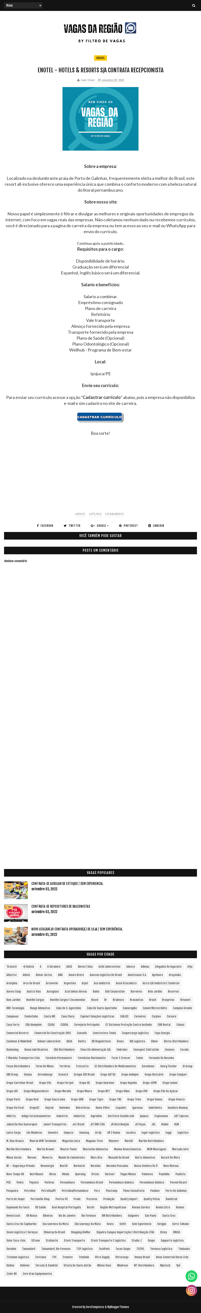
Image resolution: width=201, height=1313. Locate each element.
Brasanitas (136, 1000)
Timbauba (184, 1249)
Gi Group (187, 1066)
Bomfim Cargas (35, 1000)
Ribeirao (48, 1215)
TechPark (104, 1249)
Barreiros (136, 991)
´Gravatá (11, 966)
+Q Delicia (28, 966)
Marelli (129, 1141)
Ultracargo (122, 1257)
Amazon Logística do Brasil (106, 975)
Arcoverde (52, 983)
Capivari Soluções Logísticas (97, 1016)
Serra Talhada (180, 1224)
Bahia (96, 991)
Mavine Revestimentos (127, 1149)
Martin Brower (45, 1149)
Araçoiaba (175, 975)
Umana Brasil (142, 1257)
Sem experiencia (141, 1224)
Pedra (20, 1182)
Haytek (49, 1108)
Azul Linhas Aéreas (76, 991)
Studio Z (137, 1240)
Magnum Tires (94, 1141)
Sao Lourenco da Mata (56, 1224)
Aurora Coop (13, 991)
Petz (97, 1191)
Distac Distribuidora (176, 1041)
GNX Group (12, 1074)
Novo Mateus (171, 1166)
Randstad (171, 1199)
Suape (151, 1240)
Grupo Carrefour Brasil (19, 1083)
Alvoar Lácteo (44, 975)
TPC (54, 1257)
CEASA (51, 1024)
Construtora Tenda (104, 1033)
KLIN (176, 1124)
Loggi (169, 1132)
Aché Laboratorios (109, 966)
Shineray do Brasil (54, 1232)
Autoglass (53, 991)
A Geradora (53, 966)
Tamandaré (28, 1249)
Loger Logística (151, 1132)
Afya (189, 966)
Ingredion (96, 1116)
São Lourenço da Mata (88, 1224)
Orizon (95, 1174)
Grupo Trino (134, 1099)
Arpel (85, 983)
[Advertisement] (100, 475)
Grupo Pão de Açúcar (165, 1091)
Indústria (79, 1116)
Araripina (11, 983)
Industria (62, 1116)
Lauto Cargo (13, 1132)
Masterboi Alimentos (95, 1149)
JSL (153, 1124)
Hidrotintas (83, 1108)
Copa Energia (162, 1033)
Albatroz (11, 975)
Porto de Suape (15, 1199)
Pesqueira (12, 1191)
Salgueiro (133, 1215)
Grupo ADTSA (107, 1074)
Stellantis (52, 1240)
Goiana (28, 1074)
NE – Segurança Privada (20, 1166)
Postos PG (62, 1199)
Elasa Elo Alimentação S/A (96, 1049)
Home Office (103, 1108)
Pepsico (34, 1182)
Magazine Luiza (71, 1141)
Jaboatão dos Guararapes (21, 1124)
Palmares (147, 1174)
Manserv (114, 1141)
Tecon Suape (122, 1249)
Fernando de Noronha (161, 1058)
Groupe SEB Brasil (84, 1074)
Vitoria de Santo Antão (77, 1265)
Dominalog (12, 1049)
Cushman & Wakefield (19, 1041)
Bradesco (118, 1000)
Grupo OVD (142, 1091)
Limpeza (68, 1132)
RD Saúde (40, 1207)
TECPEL (140, 1249)
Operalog (80, 1174)
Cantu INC (49, 1016)
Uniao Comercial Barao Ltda (172, 1257)
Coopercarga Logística (135, 1033)
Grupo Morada (63, 1091)
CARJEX (124, 1016)
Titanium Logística (17, 1257)
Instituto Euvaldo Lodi (121, 1116)
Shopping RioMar (81, 1232)
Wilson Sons (104, 1265)
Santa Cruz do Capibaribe (21, 1224)
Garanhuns (148, 1066)
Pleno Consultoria (133, 1191)
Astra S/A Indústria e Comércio (161, 983)
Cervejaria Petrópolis (87, 1024)
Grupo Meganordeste (36, 1091)
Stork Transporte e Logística (108, 1240)
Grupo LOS (12, 1091)
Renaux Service (141, 1207)
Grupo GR (84, 1083)
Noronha (95, 1166)
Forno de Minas (45, 1066)
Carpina (156, 1016)
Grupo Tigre (96, 1099)
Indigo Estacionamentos (36, 1116)
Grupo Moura (84, 1091)
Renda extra (163, 1207)
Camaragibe (130, 1008)
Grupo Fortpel (65, 1083)
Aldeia (26, 975)
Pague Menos (128, 1174)
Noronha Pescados (117, 1166)
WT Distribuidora (144, 1265)
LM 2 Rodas (113, 1132)
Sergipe (161, 1224)
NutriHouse (36, 1174)
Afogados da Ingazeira (168, 966)
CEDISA (64, 1024)
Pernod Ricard (178, 1182)
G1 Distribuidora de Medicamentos (115, 1066)
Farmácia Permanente (59, 1058)
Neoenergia (47, 1166)
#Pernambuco (114, 514)
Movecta (47, 1157)
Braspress (168, 1000)
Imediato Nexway (178, 1108)
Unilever (25, 1265)
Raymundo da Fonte (17, 1207)
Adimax (145, 966)
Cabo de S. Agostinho (68, 1008)
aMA (60, 975)
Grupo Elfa (45, 1083)
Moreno (32, 1157)
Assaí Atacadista (126, 983)
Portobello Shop (40, 1199)
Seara (110, 1224)
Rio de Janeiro (67, 1215)
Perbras (49, 1182)
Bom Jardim (13, 1000)
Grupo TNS (115, 1099)
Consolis (82, 1033)
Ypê (178, 1265)
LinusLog (84, 1132)
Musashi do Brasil (118, 1157)
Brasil (100, 58)
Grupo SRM (77, 1099)
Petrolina (29, 1191)
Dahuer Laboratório (49, 1041)
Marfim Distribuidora (151, 1141)
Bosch (94, 1000)
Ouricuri (110, 1174)
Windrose (122, 1265)
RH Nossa (31, 1215)
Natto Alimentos (145, 1157)
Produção (109, 1199)
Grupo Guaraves (105, 1083)
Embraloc (122, 1049)
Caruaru (171, 1016)
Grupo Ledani (170, 1083)
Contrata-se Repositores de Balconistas (60, 906)
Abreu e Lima (85, 966)
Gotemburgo (45, 1074)
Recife (90, 1207)
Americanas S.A (137, 975)
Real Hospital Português (66, 1207)
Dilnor (154, 1041)
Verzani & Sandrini (47, 1265)
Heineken (64, 1108)
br (105, 1000)
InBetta (11, 1116)
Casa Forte (12, 1024)
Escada (184, 1049)
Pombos (155, 1191)
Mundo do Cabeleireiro (71, 1157)
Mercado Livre (180, 1149)
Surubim (11, 1249)
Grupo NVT (104, 1091)
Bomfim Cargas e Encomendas (67, 1000)
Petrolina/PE (48, 1191)
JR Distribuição (120, 1124)
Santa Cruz (169, 1215)
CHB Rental (164, 1024)
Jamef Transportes (55, 1124)
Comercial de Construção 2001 (52, 1033)
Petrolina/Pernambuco (75, 1191)
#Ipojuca (95, 514)
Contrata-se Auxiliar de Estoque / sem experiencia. (67, 884)
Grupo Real (32, 1099)
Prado (77, 1199)
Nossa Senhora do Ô (146, 1166)
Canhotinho (31, 1016)
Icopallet (121, 1108)
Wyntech (165, 1265)
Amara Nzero (76, 975)
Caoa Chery (67, 1016)
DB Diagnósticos (101, 1041)
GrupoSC (34, 1108)
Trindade (84, 1257)
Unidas (10, 1265)
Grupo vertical (15, 1108)
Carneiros (140, 1016)
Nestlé (64, 1166)
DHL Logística (137, 1041)
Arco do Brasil (31, 983)
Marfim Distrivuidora (18, 1149)
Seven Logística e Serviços (22, 1232)
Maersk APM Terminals (43, 1141)
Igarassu (137, 1108)
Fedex (139, 1058)
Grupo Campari (178, 1074)
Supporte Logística (172, 1240)
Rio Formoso (88, 1215)
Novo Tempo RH (15, 1174)
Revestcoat (13, 1215)
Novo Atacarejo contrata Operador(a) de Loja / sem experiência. (77, 929)
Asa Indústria (102, 983)
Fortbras (65, 1066)
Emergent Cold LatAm (146, 1049)
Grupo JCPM (150, 1083)
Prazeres (91, 1199)
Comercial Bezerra (17, 1033)
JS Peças (140, 1124)
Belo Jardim (155, 991)
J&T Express (181, 1116)
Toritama (40, 1257)
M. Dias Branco (15, 1141)
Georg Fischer (168, 1066)
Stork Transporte (74, 1240)
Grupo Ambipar (130, 1074)
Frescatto (82, 1066)
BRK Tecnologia (15, 1008)
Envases (169, 1049)
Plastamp (111, 1191)
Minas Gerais (14, 1157)
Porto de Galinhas (176, 1191)
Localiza (131, 1132)
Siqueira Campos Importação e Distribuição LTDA (125, 1232)
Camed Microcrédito (155, 1008)
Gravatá (63, 1074)
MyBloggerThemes (118, 1307)
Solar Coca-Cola (15, 1240)
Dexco (120, 1041)
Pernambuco (67, 1182)
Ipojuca (144, 1116)
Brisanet (185, 1000)
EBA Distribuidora (64, 1049)
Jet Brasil (78, 1124)
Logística (182, 1132)
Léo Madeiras (34, 1132)
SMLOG (176, 1232)
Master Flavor (68, 1149)
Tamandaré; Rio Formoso (56, 1249)
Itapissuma (161, 1116)
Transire (67, 1257)
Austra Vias (34, 991)
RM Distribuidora (112, 1215)
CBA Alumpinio (33, 1024)
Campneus (12, 1016)
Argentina (70, 983)
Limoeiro (53, 1132)
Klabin (164, 1124)
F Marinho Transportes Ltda (23, 1058)
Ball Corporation (115, 991)
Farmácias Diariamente (92, 1058)
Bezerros (173, 991)
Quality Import (129, 1199)
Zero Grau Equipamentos (37, 1274)
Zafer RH (11, 1274)
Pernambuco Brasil (92, 1182)
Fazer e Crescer (121, 1058)
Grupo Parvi (13, 1099)
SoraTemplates (95, 1307)
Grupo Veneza (176, 1099)
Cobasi (180, 1024)
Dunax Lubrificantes (36, 1049)
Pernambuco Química (121, 1182)
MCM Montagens (156, 1149)
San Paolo (150, 1215)
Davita (82, 1041)
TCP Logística (85, 1249)
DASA (69, 1041)
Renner (180, 1207)
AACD (69, 966)
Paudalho (164, 1174)
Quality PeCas (152, 1199)
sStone (35, 1240)
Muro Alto (96, 1157)
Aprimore (157, 975)
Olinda (65, 1174)
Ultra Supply (102, 1257)
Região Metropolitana (113, 1207)
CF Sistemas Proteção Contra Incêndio (128, 1024)
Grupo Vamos (155, 1099)
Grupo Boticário (154, 1074)
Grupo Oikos (123, 1091)
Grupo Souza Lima (54, 1099)
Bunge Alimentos (40, 1008)
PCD (8, 1182)
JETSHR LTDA (97, 1124)
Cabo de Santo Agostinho (102, 1008)
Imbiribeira (155, 1108)
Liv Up (98, 1132)
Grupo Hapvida (128, 1083)
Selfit (123, 1224)
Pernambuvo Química (152, 1182)
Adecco (130, 966)
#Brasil (80, 514)
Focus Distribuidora (18, 1066)
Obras (52, 1174)
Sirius (163, 1232)
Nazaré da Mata (170, 1157)
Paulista (181, 1174)
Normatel (79, 1166)
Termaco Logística (161, 1249)
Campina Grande (182, 1008)
